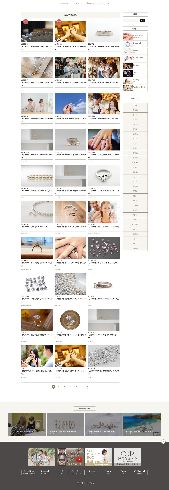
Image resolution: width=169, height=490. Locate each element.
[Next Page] (87, 387)
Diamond (90, 197)
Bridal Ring (24, 53)
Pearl (22, 197)
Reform (94, 197)
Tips (56, 89)
